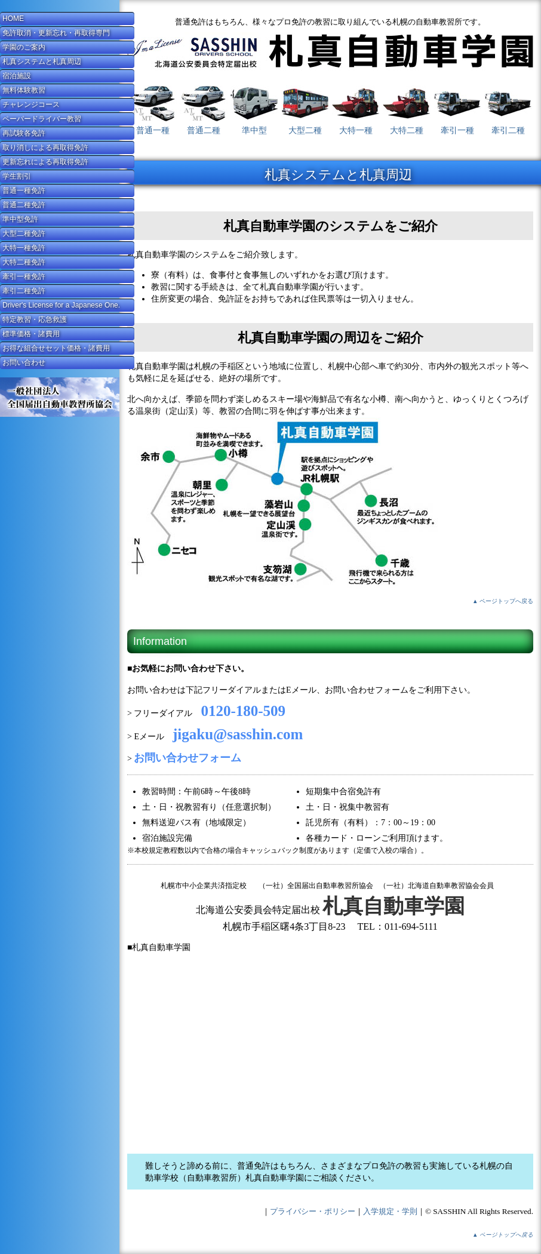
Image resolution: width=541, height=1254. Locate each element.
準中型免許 (20, 219)
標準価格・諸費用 (31, 334)
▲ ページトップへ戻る (502, 601)
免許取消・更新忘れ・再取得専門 (56, 33)
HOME (13, 18)
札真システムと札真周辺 (41, 61)
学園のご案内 (23, 47)
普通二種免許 (23, 205)
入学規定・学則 (390, 1211)
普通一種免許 (23, 190)
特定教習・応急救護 (34, 319)
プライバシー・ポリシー (312, 1211)
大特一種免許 (23, 248)
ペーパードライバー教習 (41, 119)
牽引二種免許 (23, 291)
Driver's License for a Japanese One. (61, 305)
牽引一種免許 (23, 276)
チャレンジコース (31, 104)
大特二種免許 (23, 262)
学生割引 (16, 176)
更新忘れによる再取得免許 (45, 162)
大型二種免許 (23, 233)
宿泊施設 (16, 76)
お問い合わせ (23, 362)
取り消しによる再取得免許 (45, 147)
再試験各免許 (23, 133)
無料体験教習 (23, 90)
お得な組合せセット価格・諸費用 (56, 348)
